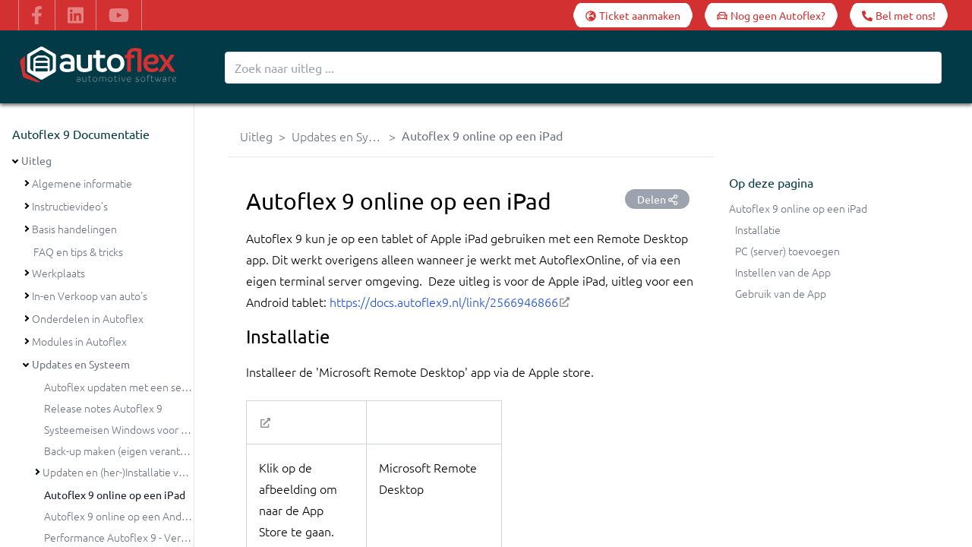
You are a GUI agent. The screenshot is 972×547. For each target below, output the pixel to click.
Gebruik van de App (780, 293)
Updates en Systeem (81, 364)
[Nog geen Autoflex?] (771, 15)
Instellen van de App (783, 272)
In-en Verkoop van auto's (89, 295)
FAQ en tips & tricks (78, 251)
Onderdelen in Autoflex (88, 318)
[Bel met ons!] (899, 15)
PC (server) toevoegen (787, 250)
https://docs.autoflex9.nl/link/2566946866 (444, 301)
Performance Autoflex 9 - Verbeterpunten (142, 537)
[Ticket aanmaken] (632, 15)
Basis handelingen (74, 228)
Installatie (758, 229)
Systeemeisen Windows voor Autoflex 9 (137, 429)
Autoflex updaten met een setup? (122, 386)
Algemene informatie (82, 183)
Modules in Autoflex (79, 341)
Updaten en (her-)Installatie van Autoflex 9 (142, 471)
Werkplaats (58, 272)
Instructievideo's (70, 205)
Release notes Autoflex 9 (103, 408)
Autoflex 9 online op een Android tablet (137, 515)
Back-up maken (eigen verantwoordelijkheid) (148, 450)
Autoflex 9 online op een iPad (114, 494)
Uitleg (36, 160)
